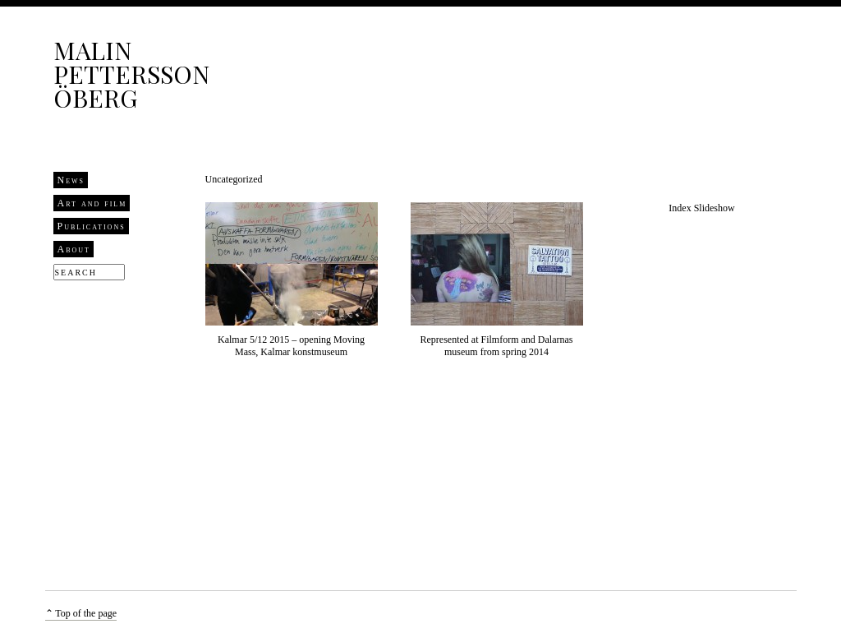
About (73, 249)
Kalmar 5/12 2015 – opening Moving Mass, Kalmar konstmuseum (291, 346)
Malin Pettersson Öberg (131, 74)
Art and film (92, 203)
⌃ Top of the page (81, 613)
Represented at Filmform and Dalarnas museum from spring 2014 (496, 346)
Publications (91, 226)
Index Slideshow (701, 208)
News (71, 180)
